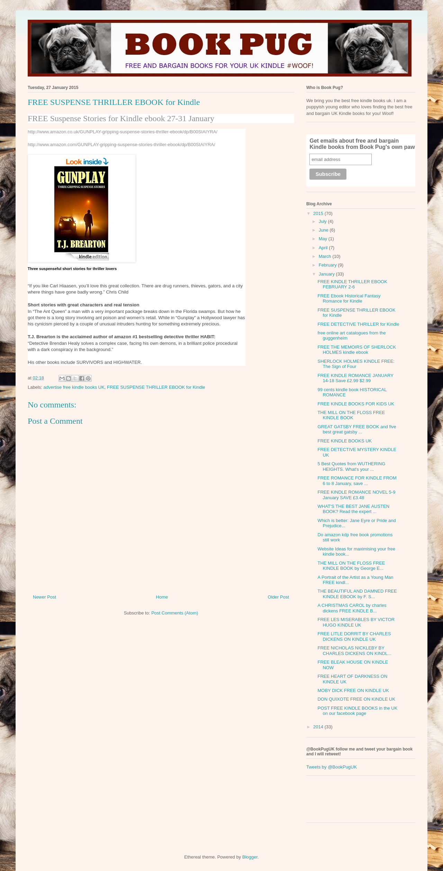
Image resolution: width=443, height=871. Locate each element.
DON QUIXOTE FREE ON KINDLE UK (356, 699)
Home (162, 597)
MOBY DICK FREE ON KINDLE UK (353, 690)
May (323, 238)
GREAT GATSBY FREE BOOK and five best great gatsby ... (356, 429)
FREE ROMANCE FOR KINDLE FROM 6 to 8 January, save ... (356, 480)
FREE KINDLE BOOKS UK (344, 440)
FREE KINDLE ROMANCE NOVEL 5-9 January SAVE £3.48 (356, 495)
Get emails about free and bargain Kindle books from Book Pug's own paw (362, 144)
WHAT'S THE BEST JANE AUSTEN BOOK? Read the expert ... (353, 509)
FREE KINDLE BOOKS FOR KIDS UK (355, 403)
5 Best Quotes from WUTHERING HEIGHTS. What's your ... (351, 466)
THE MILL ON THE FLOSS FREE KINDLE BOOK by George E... (351, 565)
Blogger (249, 857)
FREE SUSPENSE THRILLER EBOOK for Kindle (156, 387)
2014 (319, 726)
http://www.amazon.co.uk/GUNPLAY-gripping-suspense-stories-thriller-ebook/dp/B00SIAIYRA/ (122, 131)
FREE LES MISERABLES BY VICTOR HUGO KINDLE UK (356, 622)
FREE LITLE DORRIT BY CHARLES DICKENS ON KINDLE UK (354, 636)
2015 (319, 213)
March (326, 256)
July (323, 221)
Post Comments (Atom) (174, 613)
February (328, 265)
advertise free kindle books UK (74, 387)
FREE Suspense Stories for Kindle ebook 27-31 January (121, 118)
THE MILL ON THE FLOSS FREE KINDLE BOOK (351, 415)
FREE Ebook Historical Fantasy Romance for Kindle (348, 298)
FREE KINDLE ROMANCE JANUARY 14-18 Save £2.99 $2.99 (355, 378)
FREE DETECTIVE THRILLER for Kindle (358, 324)
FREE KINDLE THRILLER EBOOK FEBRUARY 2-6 (352, 284)
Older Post (278, 597)
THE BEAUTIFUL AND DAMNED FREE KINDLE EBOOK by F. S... (357, 594)
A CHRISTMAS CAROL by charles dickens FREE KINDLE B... (351, 608)
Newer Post (44, 597)
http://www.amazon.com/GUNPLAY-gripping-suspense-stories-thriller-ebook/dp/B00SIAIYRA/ (121, 144)
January (327, 274)
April (324, 247)
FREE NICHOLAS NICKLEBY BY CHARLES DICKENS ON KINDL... (354, 650)
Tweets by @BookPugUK (331, 767)
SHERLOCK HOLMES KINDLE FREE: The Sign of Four (356, 364)
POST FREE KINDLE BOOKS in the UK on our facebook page (357, 711)
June (324, 230)
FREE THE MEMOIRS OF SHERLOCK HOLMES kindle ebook (356, 349)
